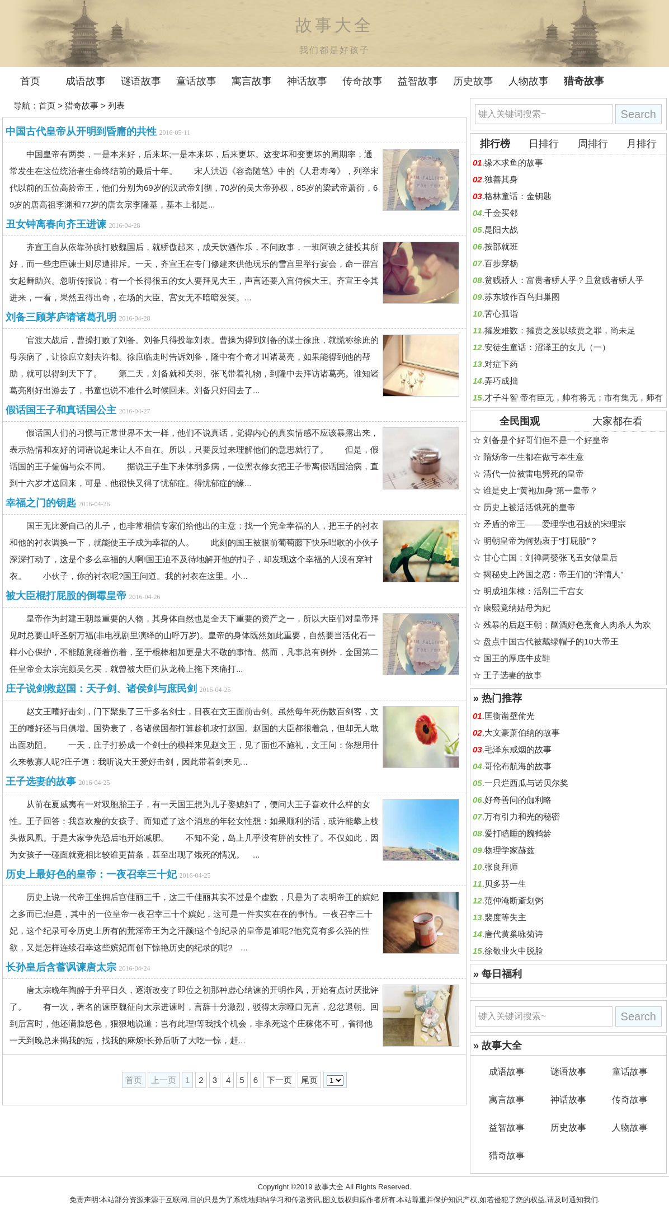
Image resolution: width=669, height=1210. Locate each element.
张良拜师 (501, 867)
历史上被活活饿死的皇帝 (529, 507)
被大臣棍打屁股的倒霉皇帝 (66, 595)
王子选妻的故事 (41, 781)
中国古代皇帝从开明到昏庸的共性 (81, 131)
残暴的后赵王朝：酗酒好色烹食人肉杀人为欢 (567, 624)
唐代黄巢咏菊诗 (513, 934)
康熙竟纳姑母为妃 (516, 608)
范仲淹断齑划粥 (513, 900)
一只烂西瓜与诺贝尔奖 (526, 783)
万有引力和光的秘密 (522, 816)
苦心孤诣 (501, 313)
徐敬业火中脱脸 (513, 950)
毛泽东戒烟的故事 (518, 749)
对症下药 (501, 364)
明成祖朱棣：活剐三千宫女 (533, 591)
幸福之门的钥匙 (41, 503)
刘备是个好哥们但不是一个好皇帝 (546, 440)
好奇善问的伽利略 (518, 799)
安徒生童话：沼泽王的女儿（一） (547, 347)
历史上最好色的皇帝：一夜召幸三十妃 (91, 874)
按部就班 (501, 246)
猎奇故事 (584, 81)
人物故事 (528, 81)
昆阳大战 (501, 229)
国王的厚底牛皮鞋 (516, 658)
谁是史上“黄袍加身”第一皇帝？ (540, 490)
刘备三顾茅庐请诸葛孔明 (61, 317)
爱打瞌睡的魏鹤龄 (518, 833)
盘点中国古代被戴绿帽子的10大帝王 (551, 641)
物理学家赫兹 (509, 850)
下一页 (279, 1080)
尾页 (309, 1080)
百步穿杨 (501, 263)
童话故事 (196, 81)
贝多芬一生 (505, 883)
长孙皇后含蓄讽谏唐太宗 (61, 967)
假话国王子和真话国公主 (61, 410)
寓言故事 (252, 81)
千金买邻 (501, 213)
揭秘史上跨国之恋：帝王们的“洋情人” (553, 574)
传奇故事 (362, 81)
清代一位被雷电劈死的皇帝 (533, 473)
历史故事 (473, 81)
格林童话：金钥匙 (518, 196)
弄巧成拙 (501, 380)
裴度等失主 (505, 917)
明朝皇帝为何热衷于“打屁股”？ (540, 540)
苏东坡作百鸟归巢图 (522, 297)
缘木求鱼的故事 (513, 162)
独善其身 (501, 179)
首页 (30, 81)
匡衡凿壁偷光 (509, 716)
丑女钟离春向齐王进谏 (56, 224)
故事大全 (328, 1187)
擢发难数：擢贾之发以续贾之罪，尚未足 (559, 330)
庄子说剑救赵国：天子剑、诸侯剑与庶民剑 (101, 688)
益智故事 (418, 81)
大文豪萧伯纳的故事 (522, 732)
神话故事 (307, 81)
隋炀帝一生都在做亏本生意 (533, 457)
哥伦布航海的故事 (518, 766)
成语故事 (85, 81)
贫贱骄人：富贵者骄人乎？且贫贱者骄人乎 (564, 280)
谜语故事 (141, 81)
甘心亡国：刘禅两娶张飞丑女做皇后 (550, 557)
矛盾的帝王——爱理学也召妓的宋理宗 (554, 524)
